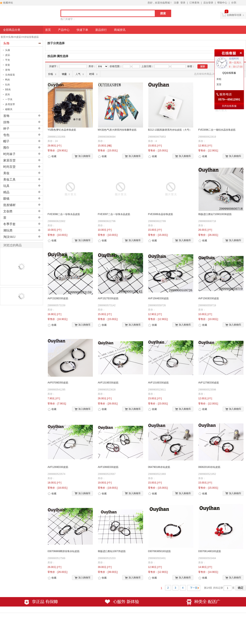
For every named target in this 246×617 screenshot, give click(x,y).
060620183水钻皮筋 (209, 467)
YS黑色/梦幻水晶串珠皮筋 (62, 129)
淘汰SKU (9, 236)
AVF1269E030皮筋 (58, 467)
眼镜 (6, 198)
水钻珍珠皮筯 (31, 37)
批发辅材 (9, 205)
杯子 (6, 128)
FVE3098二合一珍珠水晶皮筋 (64, 214)
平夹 (7, 60)
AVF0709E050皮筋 (58, 382)
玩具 (6, 186)
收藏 (52, 156)
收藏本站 (8, 2)
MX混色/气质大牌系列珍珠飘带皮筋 (117, 129)
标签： (191, 66)
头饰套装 (10, 74)
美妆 (6, 173)
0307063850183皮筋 (159, 551)
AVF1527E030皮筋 (108, 298)
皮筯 (18, 37)
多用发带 (10, 104)
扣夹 (7, 84)
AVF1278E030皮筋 (208, 382)
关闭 (240, 52)
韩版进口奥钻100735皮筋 (112, 551)
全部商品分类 (11, 29)
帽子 (6, 141)
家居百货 (9, 160)
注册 (176, 2)
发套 (7, 64)
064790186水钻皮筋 (159, 467)
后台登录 (208, 2)
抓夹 (7, 94)
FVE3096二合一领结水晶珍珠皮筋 (217, 129)
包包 (6, 135)
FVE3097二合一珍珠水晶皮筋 (114, 214)
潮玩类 (8, 230)
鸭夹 (7, 79)
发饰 (7, 69)
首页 (3, 37)
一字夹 (9, 99)
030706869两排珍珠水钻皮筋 (64, 551)
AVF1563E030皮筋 (208, 298)
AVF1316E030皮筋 (158, 382)
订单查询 (194, 2)
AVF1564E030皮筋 (158, 298)
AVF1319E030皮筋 (108, 382)
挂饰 (6, 122)
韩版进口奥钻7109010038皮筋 (215, 214)
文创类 (8, 211)
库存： (92, 66)
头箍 (7, 50)
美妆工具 (9, 179)
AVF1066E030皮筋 (108, 467)
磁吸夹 (9, 109)
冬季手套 (9, 224)
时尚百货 (9, 166)
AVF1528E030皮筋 (58, 298)
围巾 (6, 147)
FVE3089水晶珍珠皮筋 (160, 214)
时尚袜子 (9, 154)
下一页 (193, 587)
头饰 (10, 37)
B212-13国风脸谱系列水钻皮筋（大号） (170, 129)
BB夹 (8, 89)
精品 (6, 192)
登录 (182, 2)
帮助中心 (222, 2)
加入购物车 (82, 156)
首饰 (6, 115)
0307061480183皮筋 (209, 551)
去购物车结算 (234, 15)
